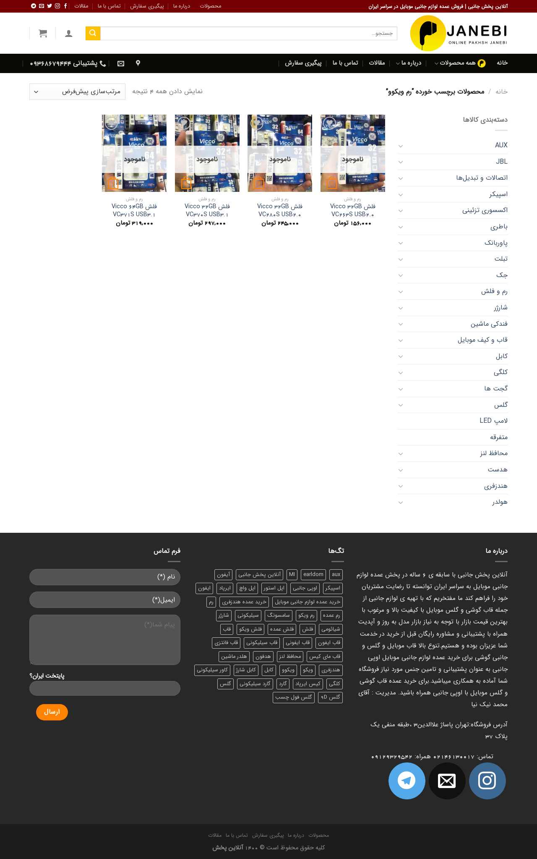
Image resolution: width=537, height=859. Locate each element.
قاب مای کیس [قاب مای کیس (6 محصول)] (324, 656)
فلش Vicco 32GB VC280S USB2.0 (279, 211)
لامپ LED (494, 421)
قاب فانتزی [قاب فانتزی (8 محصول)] (226, 643)
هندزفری (496, 486)
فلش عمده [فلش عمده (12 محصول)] (282, 629)
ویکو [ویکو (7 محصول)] (308, 670)
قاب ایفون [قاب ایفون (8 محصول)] (329, 643)
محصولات (210, 6)
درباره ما (181, 6)
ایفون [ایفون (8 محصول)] (204, 588)
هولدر (500, 502)
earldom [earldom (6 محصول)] (313, 575)
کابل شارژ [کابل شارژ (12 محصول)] (246, 670)
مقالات (81, 6)
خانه (502, 63)
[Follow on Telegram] (33, 6)
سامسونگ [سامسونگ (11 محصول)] (278, 615)
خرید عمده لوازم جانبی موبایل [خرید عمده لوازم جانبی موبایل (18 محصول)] (307, 602)
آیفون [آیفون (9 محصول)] (223, 575)
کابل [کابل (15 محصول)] (269, 670)
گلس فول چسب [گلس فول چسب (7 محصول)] (293, 697)
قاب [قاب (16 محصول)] (227, 629)
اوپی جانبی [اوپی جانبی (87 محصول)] (305, 588)
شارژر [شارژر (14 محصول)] (224, 615)
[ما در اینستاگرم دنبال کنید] (57, 6)
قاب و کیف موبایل (483, 340)
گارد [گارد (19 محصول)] (283, 684)
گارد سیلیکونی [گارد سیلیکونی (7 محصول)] (255, 684)
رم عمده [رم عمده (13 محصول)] (331, 615)
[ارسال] (93, 33)
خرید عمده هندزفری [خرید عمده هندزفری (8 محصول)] (244, 602)
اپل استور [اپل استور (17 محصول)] (274, 588)
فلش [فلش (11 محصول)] (307, 629)
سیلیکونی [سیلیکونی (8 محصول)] (248, 615)
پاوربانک (496, 243)
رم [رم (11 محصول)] (211, 602)
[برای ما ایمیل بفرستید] (41, 6)
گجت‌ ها (496, 388)
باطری (499, 226)
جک (502, 275)
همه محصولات (460, 63)
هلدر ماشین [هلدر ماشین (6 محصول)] (234, 656)
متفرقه (499, 437)
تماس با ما (109, 6)
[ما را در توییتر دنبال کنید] (49, 6)
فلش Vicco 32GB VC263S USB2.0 (352, 211)
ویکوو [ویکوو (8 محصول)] (288, 670)
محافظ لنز (494, 453)
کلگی (501, 372)
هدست (497, 469)
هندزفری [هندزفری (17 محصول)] (330, 670)
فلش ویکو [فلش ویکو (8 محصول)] (250, 629)
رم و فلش (494, 291)
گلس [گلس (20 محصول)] (225, 684)
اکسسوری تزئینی (485, 210)
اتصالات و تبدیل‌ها (482, 178)
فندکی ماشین (489, 324)
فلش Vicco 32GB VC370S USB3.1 (207, 211)
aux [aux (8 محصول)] (336, 575)
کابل (502, 356)
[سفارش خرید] (77, 92)
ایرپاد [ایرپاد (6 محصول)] (225, 588)
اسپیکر (499, 194)
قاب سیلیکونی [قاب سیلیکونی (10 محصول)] (261, 643)
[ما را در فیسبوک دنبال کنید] (65, 6)
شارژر (501, 307)
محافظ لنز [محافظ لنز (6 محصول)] (290, 656)
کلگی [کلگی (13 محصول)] (334, 684)
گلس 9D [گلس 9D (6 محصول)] (330, 697)
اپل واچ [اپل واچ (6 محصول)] (247, 588)
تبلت (501, 259)
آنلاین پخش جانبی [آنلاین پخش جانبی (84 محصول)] (259, 575)
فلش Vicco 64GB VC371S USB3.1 (134, 211)
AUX (501, 145)
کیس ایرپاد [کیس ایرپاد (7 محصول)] (308, 684)
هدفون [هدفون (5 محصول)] (263, 656)
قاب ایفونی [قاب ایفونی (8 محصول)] (298, 643)
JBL (502, 162)
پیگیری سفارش (147, 6)
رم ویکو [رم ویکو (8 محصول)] (306, 615)
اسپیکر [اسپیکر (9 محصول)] (333, 588)
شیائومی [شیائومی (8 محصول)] (330, 629)
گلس (501, 405)
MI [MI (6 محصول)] (292, 575)
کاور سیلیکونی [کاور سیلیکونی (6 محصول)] (212, 670)
